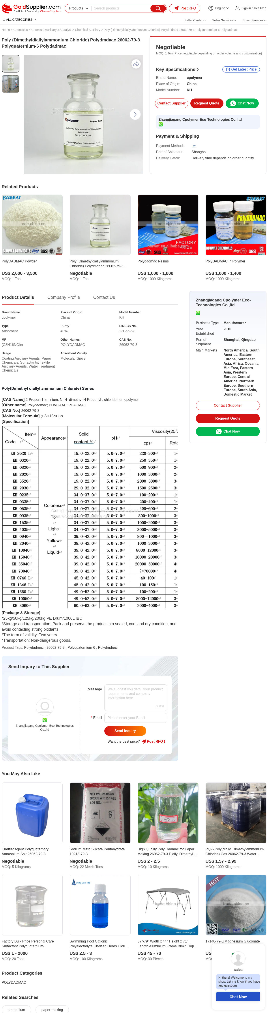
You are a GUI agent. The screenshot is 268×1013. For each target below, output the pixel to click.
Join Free (259, 8)
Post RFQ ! (153, 741)
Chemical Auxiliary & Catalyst (51, 30)
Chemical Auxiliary (87, 30)
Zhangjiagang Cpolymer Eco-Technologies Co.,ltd (200, 119)
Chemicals (20, 30)
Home (6, 30)
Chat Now (238, 996)
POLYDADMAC (14, 982)
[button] (135, 114)
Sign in (246, 8)
